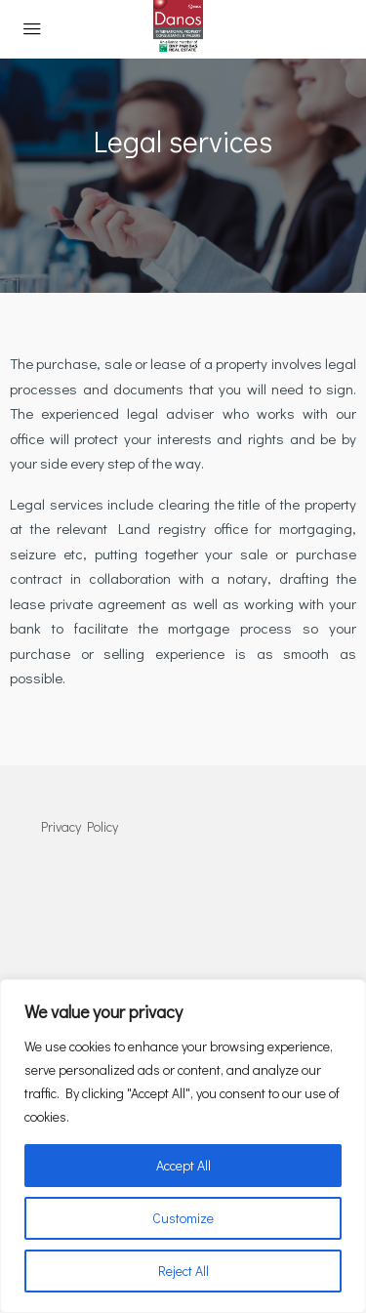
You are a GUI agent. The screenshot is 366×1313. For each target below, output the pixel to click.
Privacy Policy (79, 826)
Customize (183, 1218)
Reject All (183, 1270)
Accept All (183, 1165)
